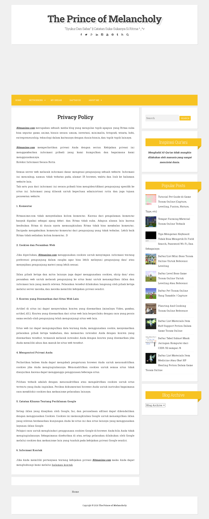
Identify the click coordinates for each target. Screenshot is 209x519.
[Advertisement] (104, 69)
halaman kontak (62, 464)
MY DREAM (56, 100)
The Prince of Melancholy (105, 18)
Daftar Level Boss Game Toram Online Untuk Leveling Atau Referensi (173, 278)
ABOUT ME (94, 100)
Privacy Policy (75, 116)
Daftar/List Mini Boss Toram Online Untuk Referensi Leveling (175, 260)
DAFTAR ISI (75, 100)
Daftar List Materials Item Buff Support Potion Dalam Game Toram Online (174, 325)
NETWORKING (36, 100)
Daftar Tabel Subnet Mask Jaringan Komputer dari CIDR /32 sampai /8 (174, 343)
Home (18, 100)
